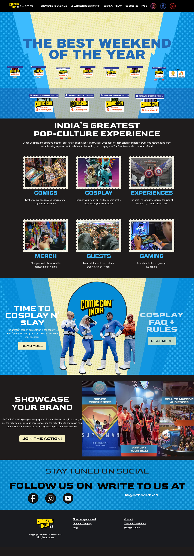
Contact (128, 519)
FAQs (144, 6)
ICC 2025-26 (131, 6)
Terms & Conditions (135, 523)
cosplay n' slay (113, 6)
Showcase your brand (84, 519)
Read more (32, 346)
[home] (14, 6)
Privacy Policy (132, 527)
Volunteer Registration (85, 6)
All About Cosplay (82, 523)
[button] (27, 6)
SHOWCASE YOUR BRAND (54, 6)
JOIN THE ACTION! (42, 438)
